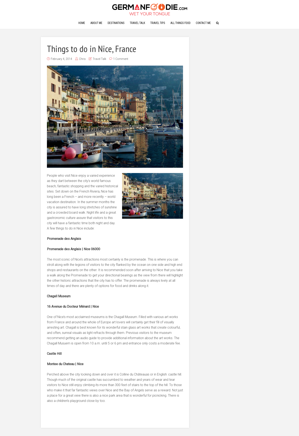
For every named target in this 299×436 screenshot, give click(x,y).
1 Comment (120, 59)
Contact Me (203, 23)
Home (81, 23)
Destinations (116, 23)
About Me (96, 23)
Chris (82, 59)
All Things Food (180, 23)
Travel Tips (157, 23)
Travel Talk (137, 23)
